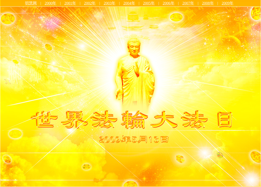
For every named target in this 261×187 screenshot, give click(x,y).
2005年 (149, 3)
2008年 (208, 3)
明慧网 (31, 3)
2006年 (169, 3)
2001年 (70, 3)
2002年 (90, 3)
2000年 (50, 3)
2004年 (129, 3)
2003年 (109, 3)
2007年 (188, 3)
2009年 (227, 3)
